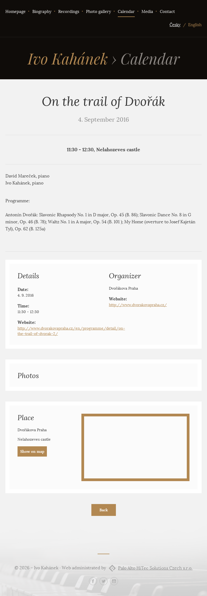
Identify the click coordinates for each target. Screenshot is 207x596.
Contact (167, 11)
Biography (41, 11)
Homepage (15, 11)
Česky (175, 24)
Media (147, 11)
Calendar (126, 11)
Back (103, 510)
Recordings (68, 11)
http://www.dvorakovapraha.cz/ (138, 305)
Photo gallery (98, 11)
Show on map (32, 451)
